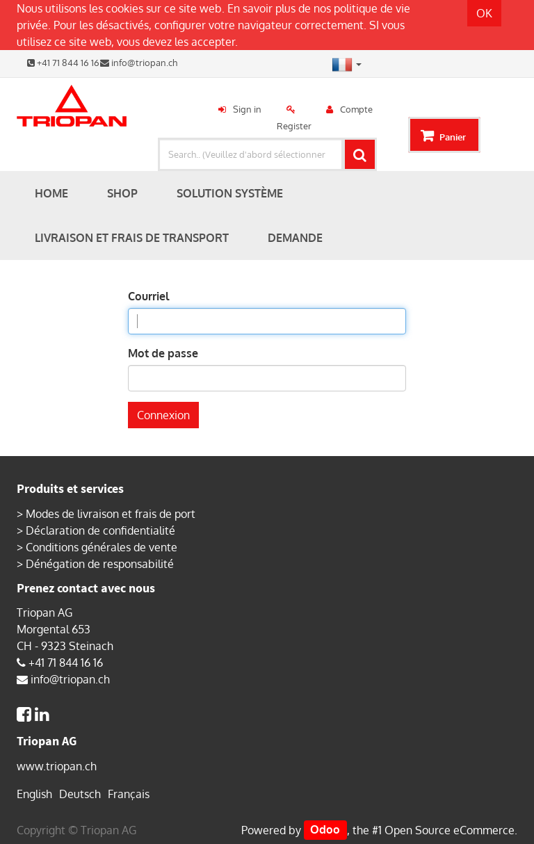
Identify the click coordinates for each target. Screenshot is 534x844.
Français (128, 794)
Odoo (325, 830)
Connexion (163, 415)
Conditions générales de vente (101, 547)
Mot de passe (163, 353)
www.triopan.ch (57, 766)
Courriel (148, 296)
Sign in (247, 109)
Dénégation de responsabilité (100, 564)
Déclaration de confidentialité (100, 530)
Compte (356, 109)
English (34, 794)
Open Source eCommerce (450, 830)
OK (484, 13)
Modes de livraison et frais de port (110, 514)
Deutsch (80, 794)
